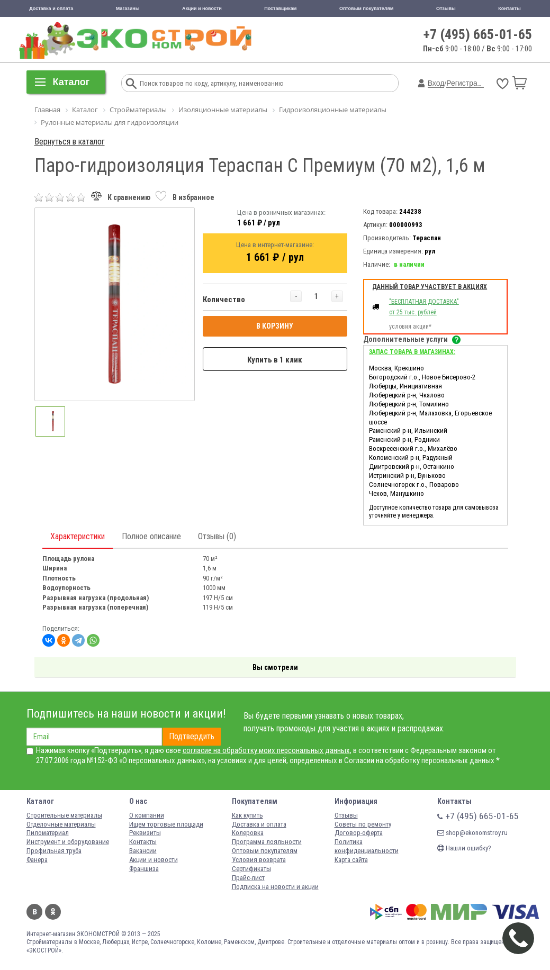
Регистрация (468, 83)
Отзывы (446, 8)
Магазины (128, 8)
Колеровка (248, 833)
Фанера (37, 860)
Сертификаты (251, 869)
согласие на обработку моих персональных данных (266, 750)
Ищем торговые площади (166, 824)
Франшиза (144, 869)
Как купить (247, 815)
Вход (436, 83)
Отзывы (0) (217, 536)
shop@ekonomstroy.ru (472, 833)
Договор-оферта (359, 833)
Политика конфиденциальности (367, 846)
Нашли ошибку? (464, 848)
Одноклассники (53, 912)
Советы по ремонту (363, 824)
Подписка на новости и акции (275, 887)
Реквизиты (145, 833)
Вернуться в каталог (69, 142)
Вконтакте (34, 912)
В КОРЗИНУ (274, 326)
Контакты (509, 8)
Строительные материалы (64, 815)
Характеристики (77, 536)
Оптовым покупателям (366, 8)
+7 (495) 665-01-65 (477, 34)
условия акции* (410, 326)
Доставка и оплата (51, 8)
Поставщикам (280, 8)
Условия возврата (259, 860)
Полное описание (151, 536)
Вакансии (143, 851)
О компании (146, 815)
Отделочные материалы (61, 824)
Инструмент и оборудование (67, 842)
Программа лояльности (267, 842)
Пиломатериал (47, 833)
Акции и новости (202, 8)
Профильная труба (54, 851)
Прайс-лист (248, 878)
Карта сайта (351, 860)
